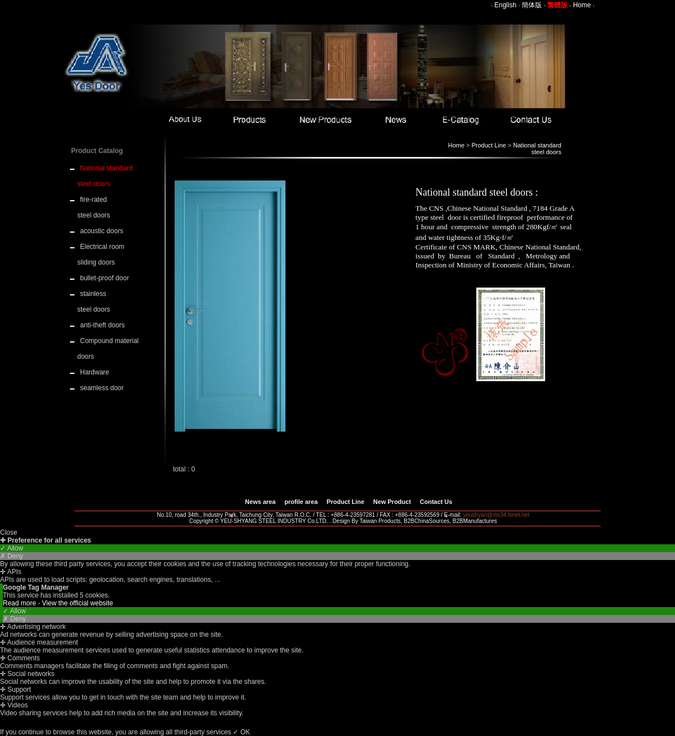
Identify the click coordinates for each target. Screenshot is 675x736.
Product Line (488, 145)
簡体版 (532, 5)
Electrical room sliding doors (100, 254)
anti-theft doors (102, 325)
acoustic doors (101, 231)
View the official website (77, 603)
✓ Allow (11, 548)
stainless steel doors (93, 301)
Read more (20, 603)
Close (8, 532)
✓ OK (241, 732)
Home (582, 5)
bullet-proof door (104, 278)
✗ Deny (11, 556)
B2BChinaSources (426, 521)
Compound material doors (108, 348)
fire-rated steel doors (93, 207)
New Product (392, 501)
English (505, 5)
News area (260, 501)
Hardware (94, 372)
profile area (300, 501)
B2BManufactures (475, 521)
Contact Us (436, 501)
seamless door (102, 388)
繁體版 (557, 5)
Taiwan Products (379, 521)
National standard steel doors (537, 148)
